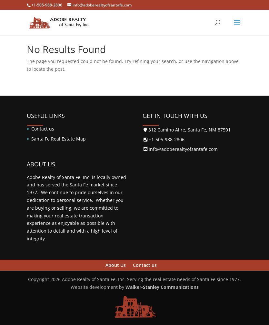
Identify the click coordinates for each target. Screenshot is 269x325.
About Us (115, 265)
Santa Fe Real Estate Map (58, 139)
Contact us (42, 129)
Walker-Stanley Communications (161, 287)
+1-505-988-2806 (46, 5)
